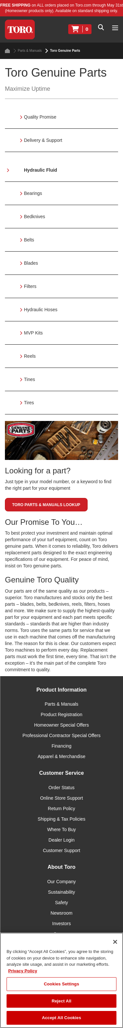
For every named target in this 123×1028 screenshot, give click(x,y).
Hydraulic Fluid (40, 170)
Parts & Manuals (27, 50)
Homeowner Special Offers (61, 725)
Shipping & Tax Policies (61, 819)
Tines (29, 379)
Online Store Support (61, 798)
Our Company (61, 881)
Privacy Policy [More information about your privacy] (22, 970)
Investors (61, 923)
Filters (30, 286)
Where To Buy (61, 829)
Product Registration (61, 714)
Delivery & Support (43, 140)
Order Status (61, 787)
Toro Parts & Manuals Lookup (46, 505)
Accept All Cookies (61, 1017)
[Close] (115, 942)
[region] (61, 980)
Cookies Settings (61, 983)
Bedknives (34, 216)
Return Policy (61, 808)
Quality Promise (40, 117)
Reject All (61, 1001)
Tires (29, 402)
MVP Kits (33, 332)
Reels (30, 356)
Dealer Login (61, 840)
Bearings (33, 193)
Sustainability (61, 892)
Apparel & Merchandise (62, 756)
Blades (31, 263)
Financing (61, 746)
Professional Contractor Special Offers (62, 735)
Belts (29, 239)
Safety (61, 902)
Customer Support (61, 850)
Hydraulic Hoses (40, 309)
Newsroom (61, 913)
